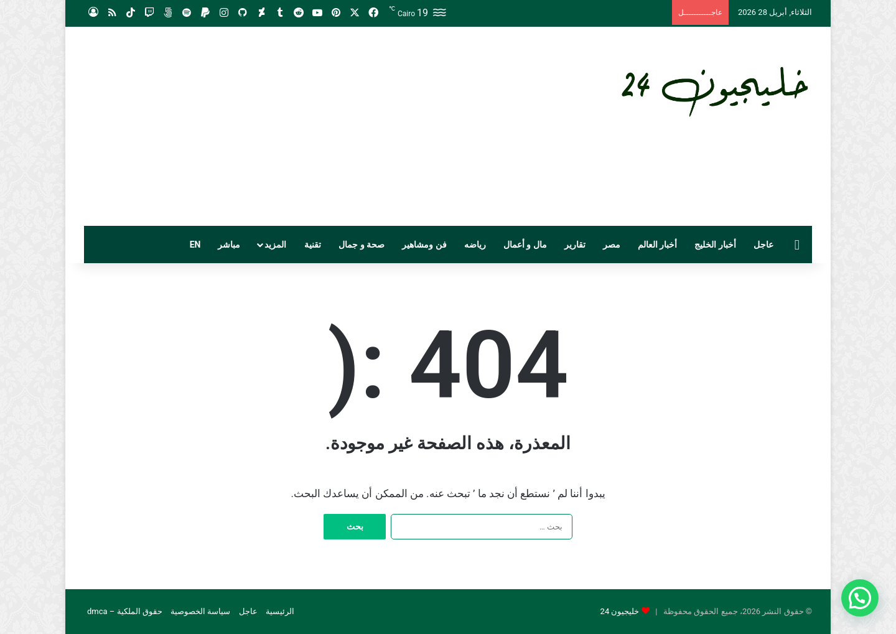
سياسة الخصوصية (200, 611)
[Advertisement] (323, 126)
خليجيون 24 (620, 611)
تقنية (312, 244)
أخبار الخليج (714, 244)
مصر (611, 244)
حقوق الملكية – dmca (124, 611)
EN (195, 244)
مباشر (229, 244)
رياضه (475, 244)
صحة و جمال (361, 244)
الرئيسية (280, 611)
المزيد (275, 244)
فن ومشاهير (424, 244)
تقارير (575, 244)
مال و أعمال (525, 244)
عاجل (763, 244)
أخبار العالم (657, 244)
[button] (860, 598)
